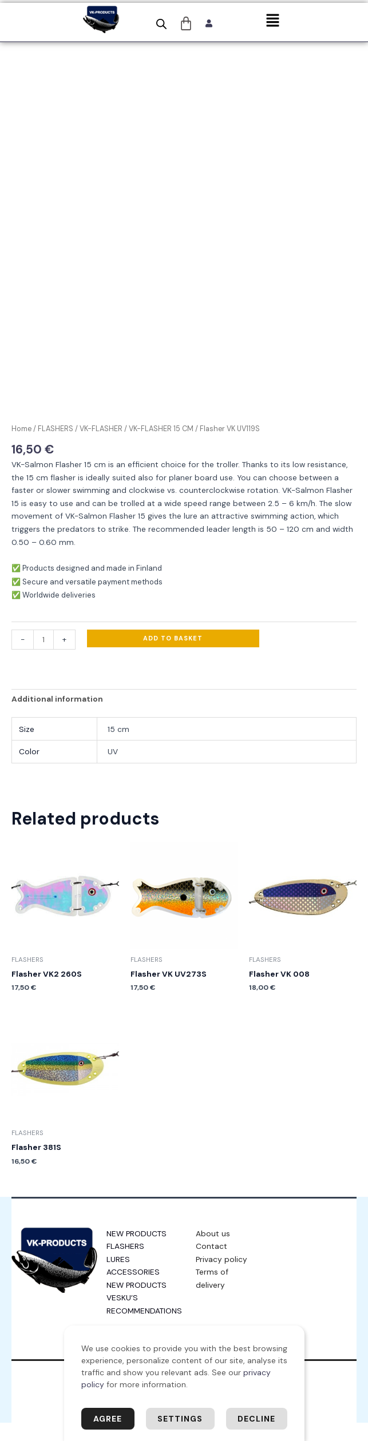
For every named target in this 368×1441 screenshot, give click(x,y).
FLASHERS (55, 447)
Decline (256, 1419)
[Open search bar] (161, 24)
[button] (272, 21)
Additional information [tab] (57, 717)
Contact (211, 1264)
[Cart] (186, 23)
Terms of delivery (212, 1296)
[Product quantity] (43, 658)
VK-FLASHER (101, 447)
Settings (180, 1419)
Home (21, 447)
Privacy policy (221, 1277)
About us (213, 1252)
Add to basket (173, 656)
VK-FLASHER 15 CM (161, 447)
